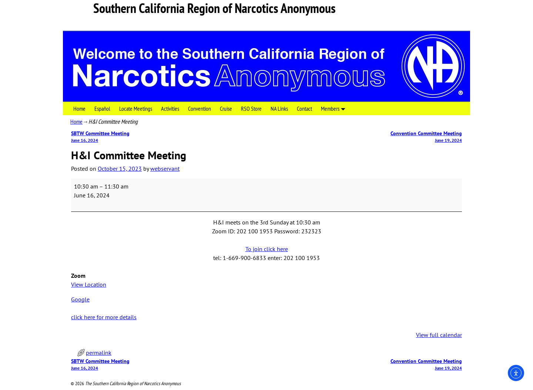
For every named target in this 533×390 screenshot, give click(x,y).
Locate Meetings (135, 108)
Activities (170, 108)
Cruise (226, 108)
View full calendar (439, 335)
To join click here (266, 249)
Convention (199, 108)
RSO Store (251, 108)
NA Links (279, 108)
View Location (88, 284)
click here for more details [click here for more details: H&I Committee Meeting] (104, 317)
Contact (304, 108)
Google (80, 299)
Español (102, 108)
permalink (98, 352)
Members (334, 108)
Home (79, 108)
